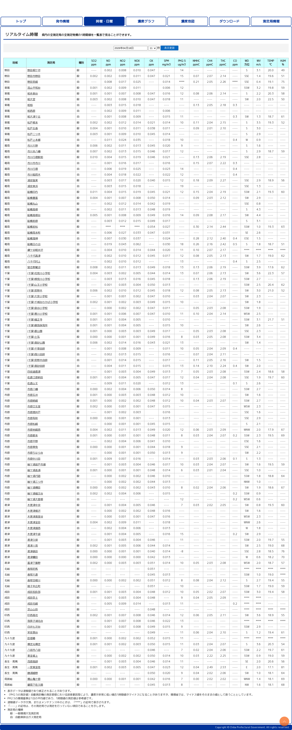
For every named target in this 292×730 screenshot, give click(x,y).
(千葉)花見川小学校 (38, 273)
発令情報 (62, 21)
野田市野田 (33, 76)
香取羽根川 (33, 580)
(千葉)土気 (33, 337)
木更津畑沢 (33, 511)
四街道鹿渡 (33, 372)
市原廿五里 (33, 406)
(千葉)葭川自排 (36, 354)
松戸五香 (32, 128)
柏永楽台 (32, 93)
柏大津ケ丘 (33, 117)
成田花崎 (32, 604)
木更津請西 (33, 528)
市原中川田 (33, 459)
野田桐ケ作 (33, 70)
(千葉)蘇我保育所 (37, 325)
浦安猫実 (32, 180)
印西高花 (32, 615)
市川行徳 (32, 169)
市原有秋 (32, 418)
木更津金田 (33, 522)
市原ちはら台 (35, 453)
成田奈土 (32, 598)
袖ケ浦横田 (33, 487)
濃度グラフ (146, 21)
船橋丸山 (32, 204)
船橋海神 (32, 238)
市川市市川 (33, 163)
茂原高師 (32, 661)
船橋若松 (32, 227)
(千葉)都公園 (34, 331)
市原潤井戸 (33, 412)
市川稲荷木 (33, 175)
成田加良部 (33, 592)
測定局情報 (271, 21)
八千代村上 (33, 261)
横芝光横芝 (33, 644)
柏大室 (31, 99)
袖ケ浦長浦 (33, 470)
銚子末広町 (33, 586)
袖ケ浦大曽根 (35, 499)
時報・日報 (104, 21)
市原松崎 (32, 424)
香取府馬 (32, 569)
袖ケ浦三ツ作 (35, 482)
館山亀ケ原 (33, 679)
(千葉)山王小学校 (37, 285)
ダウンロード (229, 21)
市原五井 (32, 395)
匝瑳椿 (31, 638)
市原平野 (32, 441)
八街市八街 (33, 650)
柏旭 (30, 105)
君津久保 (32, 540)
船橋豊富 (32, 198)
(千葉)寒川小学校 (37, 314)
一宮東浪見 (33, 667)
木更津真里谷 (35, 516)
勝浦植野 (32, 673)
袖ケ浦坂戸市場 (36, 464)
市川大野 (32, 146)
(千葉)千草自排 (36, 348)
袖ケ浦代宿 (33, 476)
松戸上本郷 (33, 140)
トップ (21, 21)
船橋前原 (32, 221)
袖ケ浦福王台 (35, 493)
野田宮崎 (32, 82)
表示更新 (169, 48)
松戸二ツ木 (33, 134)
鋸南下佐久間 (35, 685)
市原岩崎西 (33, 430)
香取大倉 (32, 575)
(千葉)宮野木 (34, 290)
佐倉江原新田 (35, 377)
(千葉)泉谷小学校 (37, 308)
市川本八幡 (33, 151)
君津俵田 (32, 551)
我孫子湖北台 (35, 621)
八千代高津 (33, 256)
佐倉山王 (32, 383)
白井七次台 (33, 627)
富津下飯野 (33, 563)
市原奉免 (32, 447)
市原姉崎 (32, 401)
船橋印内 (32, 192)
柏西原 (31, 111)
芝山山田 (32, 609)
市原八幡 (32, 389)
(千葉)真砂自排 (36, 366)
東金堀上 (32, 656)
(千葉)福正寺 (34, 319)
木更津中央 (33, 505)
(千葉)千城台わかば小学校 (42, 302)
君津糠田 (32, 557)
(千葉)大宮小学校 (37, 296)
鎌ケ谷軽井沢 (35, 250)
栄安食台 (32, 632)
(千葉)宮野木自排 (37, 360)
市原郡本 (32, 435)
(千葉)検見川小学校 (38, 279)
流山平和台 (33, 88)
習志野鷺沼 (33, 267)
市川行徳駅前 (35, 157)
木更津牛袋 (33, 534)
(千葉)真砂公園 (36, 343)
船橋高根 (32, 209)
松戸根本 (32, 122)
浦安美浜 (32, 186)
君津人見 (32, 546)
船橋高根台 (33, 215)
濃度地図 (187, 21)
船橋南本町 (33, 233)
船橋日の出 (33, 244)
